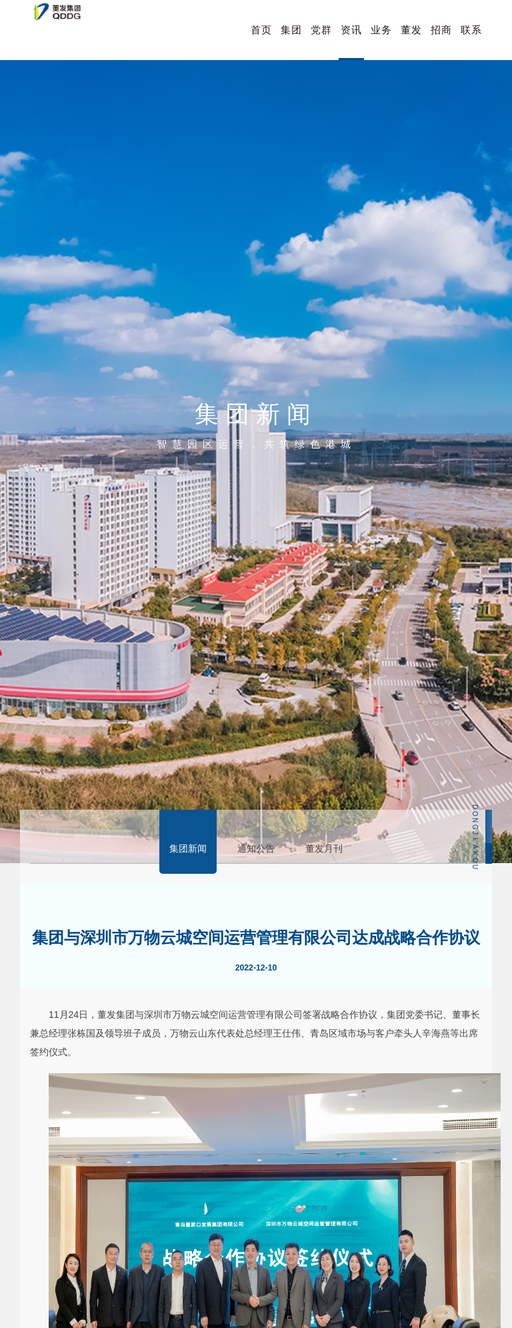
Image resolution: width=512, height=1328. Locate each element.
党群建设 (321, 42)
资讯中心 (351, 42)
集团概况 (291, 42)
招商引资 (441, 42)
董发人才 (411, 42)
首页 (261, 29)
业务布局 (381, 42)
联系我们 (471, 42)
